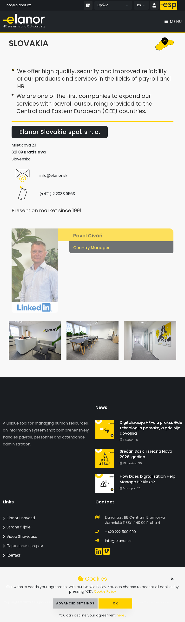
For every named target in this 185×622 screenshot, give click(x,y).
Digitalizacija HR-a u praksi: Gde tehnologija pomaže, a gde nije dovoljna (151, 428)
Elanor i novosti (19, 518)
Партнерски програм (23, 546)
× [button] (172, 578)
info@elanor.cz (18, 5)
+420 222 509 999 (120, 531)
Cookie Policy (105, 591)
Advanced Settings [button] (75, 603)
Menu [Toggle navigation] (173, 21)
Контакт (11, 555)
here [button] (121, 615)
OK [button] (115, 603)
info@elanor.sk (53, 175)
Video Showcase (20, 536)
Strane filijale (17, 527)
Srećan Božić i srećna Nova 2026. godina (146, 454)
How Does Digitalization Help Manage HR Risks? (147, 479)
